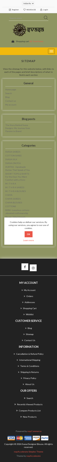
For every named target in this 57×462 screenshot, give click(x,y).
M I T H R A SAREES (14, 187)
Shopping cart (29, 308)
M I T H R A (10, 183)
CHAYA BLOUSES (13, 202)
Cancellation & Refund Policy (28, 354)
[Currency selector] (28, 3)
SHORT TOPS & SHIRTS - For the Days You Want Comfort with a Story (17, 176)
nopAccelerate (33, 456)
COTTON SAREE (13, 155)
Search (8, 93)
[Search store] (28, 18)
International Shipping (28, 360)
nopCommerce (34, 431)
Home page (10, 89)
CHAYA (8, 195)
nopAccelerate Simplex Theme (28, 451)
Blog (7, 97)
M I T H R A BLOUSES (15, 191)
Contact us (10, 101)
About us (28, 384)
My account (10, 104)
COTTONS (10, 206)
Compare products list (28, 410)
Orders (28, 296)
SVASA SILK (11, 159)
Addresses (28, 302)
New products (28, 416)
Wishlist (28, 314)
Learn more (28, 240)
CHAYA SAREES (13, 198)
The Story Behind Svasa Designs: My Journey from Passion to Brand (17, 128)
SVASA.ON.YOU (13, 163)
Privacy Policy (28, 378)
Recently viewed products (28, 404)
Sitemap (28, 334)
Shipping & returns (28, 372)
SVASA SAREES (12, 151)
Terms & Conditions (28, 366)
